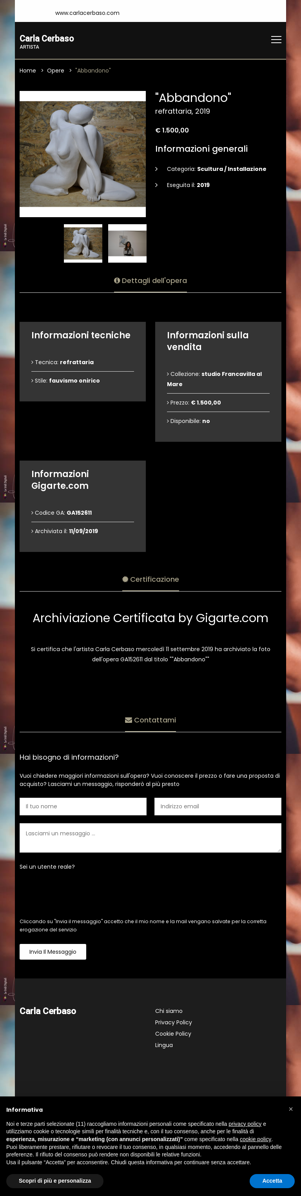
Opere (55, 71)
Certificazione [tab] (150, 578)
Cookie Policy (173, 1034)
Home (28, 71)
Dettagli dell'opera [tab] (150, 280)
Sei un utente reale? (47, 867)
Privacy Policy (173, 1023)
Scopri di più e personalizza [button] (55, 1181)
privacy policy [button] (244, 1124)
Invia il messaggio (52, 952)
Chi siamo (169, 1011)
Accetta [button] (272, 1181)
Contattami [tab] (150, 719)
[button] (291, 1109)
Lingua (164, 1045)
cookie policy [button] (255, 1139)
